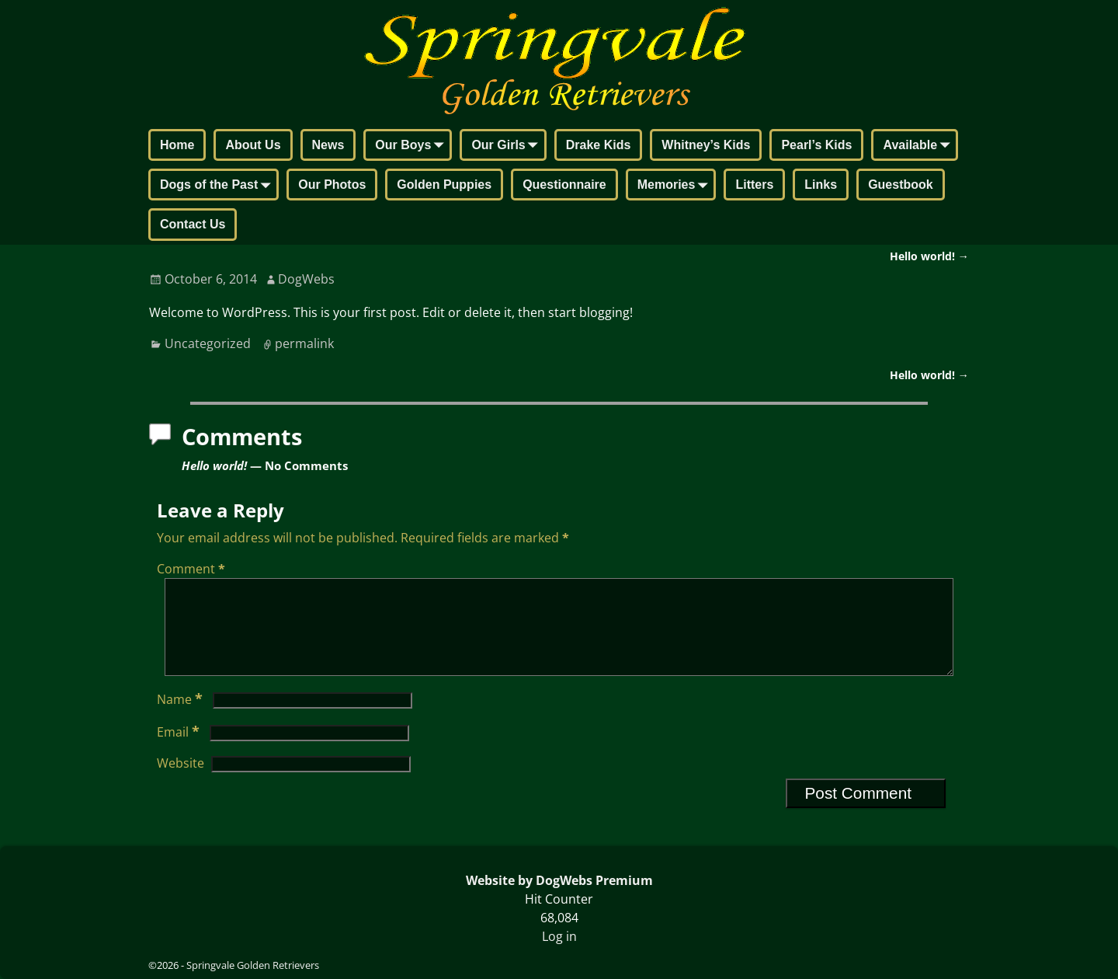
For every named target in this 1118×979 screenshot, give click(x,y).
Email (180, 750)
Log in (559, 936)
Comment (192, 568)
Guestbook (900, 184)
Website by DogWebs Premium (559, 880)
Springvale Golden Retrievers (252, 965)
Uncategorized (208, 343)
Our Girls (507, 146)
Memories (675, 185)
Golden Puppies (444, 184)
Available (919, 146)
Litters (754, 184)
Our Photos (332, 184)
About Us (252, 145)
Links (820, 184)
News (328, 145)
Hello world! (929, 256)
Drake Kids (598, 145)
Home (177, 145)
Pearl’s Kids (816, 145)
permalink (304, 343)
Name (181, 717)
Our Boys (412, 146)
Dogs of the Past (218, 185)
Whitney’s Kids (705, 145)
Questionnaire (564, 184)
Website (180, 781)
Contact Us (192, 224)
